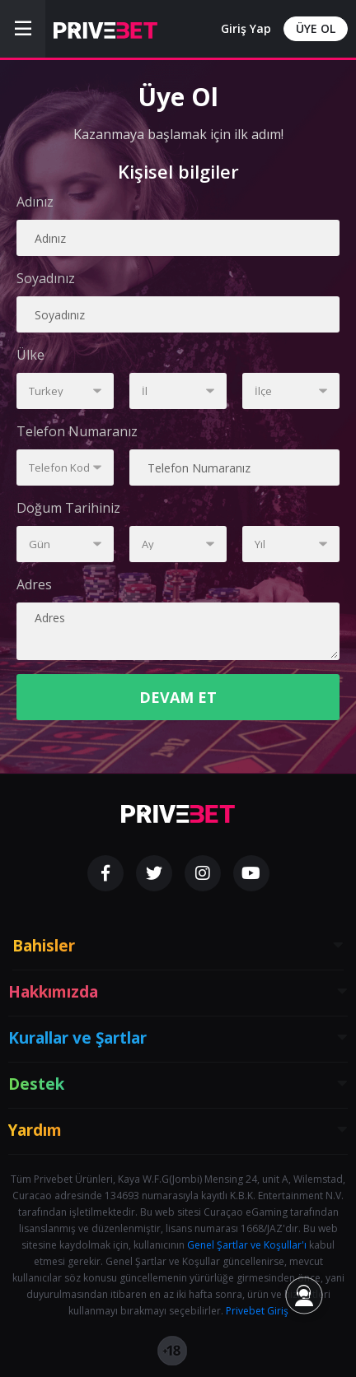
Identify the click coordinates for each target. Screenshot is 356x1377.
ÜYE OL (315, 28)
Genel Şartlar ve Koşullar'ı (247, 1245)
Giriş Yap (246, 28)
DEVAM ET (178, 697)
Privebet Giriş (257, 1311)
